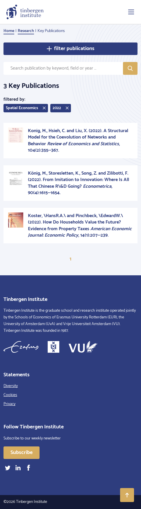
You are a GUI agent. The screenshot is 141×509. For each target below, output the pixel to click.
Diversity (10, 386)
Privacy (9, 404)
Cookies (10, 395)
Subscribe (21, 452)
